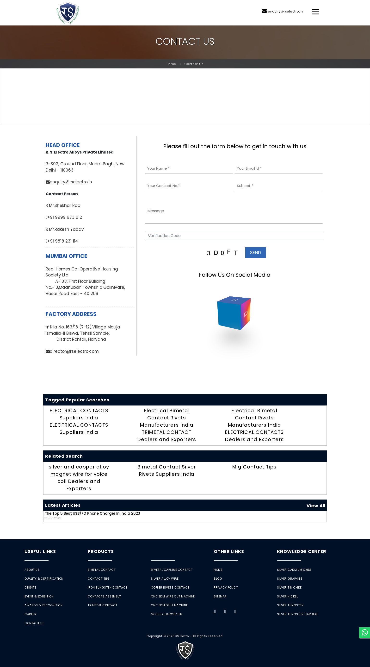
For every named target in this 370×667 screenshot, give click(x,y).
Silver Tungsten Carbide (297, 614)
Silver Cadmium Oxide (294, 570)
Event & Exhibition (39, 596)
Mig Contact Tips (254, 466)
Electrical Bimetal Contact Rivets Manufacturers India (166, 417)
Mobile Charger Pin (166, 614)
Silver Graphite (289, 579)
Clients (31, 587)
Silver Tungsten (290, 605)
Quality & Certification (44, 579)
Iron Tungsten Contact (108, 587)
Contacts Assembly (104, 596)
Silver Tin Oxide (289, 587)
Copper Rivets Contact (170, 587)
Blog (218, 579)
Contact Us (34, 623)
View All (316, 506)
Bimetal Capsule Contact (172, 570)
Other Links (229, 551)
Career (30, 614)
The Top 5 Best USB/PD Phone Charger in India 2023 (91, 515)
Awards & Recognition (43, 605)
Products (101, 551)
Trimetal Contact (102, 605)
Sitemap (220, 596)
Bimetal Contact (102, 570)
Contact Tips (99, 579)
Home (171, 64)
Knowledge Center (301, 551)
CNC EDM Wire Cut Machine (173, 596)
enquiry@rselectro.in (285, 11)
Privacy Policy (226, 587)
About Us (32, 570)
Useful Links (40, 551)
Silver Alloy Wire (165, 579)
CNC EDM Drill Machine (169, 605)
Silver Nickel (287, 596)
